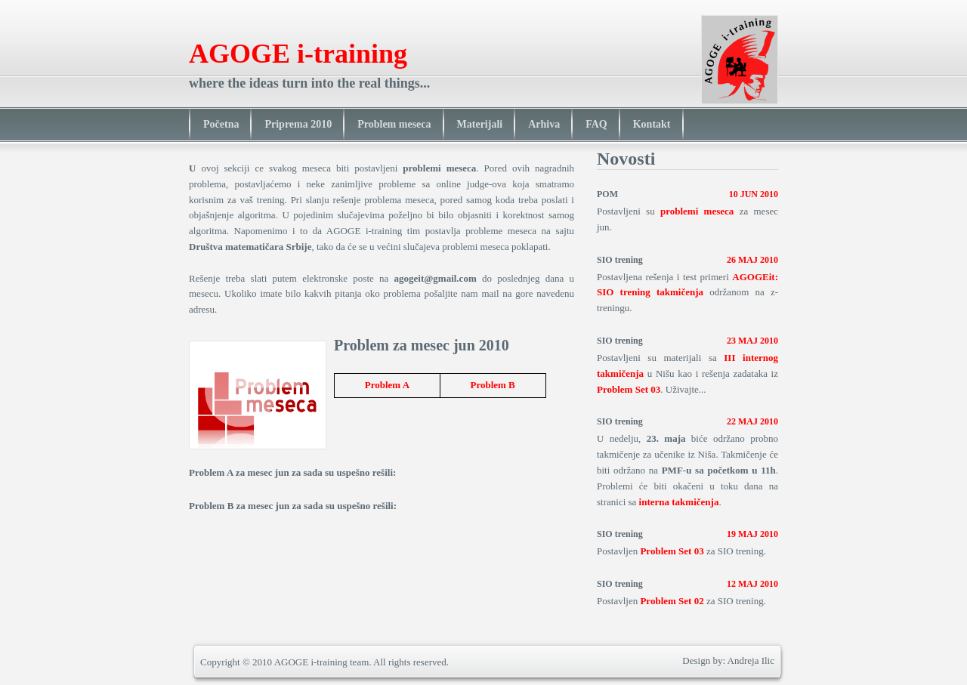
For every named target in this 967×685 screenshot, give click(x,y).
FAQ (596, 124)
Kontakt (652, 124)
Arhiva (544, 124)
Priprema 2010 (298, 124)
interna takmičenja (679, 502)
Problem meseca (394, 124)
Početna (221, 124)
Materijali (480, 124)
